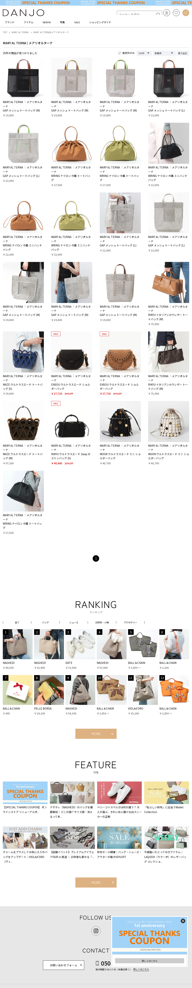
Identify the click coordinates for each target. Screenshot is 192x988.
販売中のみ (128, 54)
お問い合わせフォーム (63, 966)
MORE (96, 734)
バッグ (45, 623)
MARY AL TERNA (20, 33)
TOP (5, 33)
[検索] (154, 13)
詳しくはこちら (150, 960)
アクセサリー (130, 623)
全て (17, 623)
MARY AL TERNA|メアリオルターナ (51, 33)
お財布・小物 (102, 623)
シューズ (74, 623)
